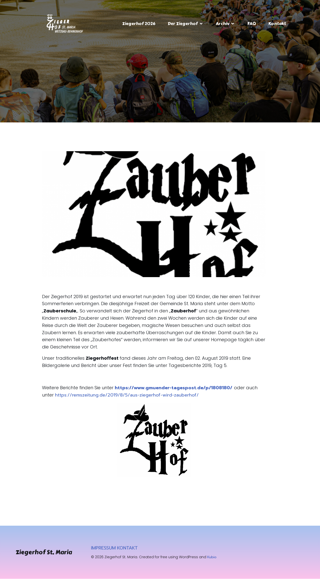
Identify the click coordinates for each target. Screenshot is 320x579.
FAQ (251, 23)
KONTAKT (127, 548)
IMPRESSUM (103, 548)
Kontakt (277, 23)
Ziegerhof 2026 (138, 23)
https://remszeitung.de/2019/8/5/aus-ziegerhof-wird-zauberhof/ (127, 395)
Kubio (211, 557)
